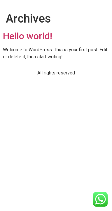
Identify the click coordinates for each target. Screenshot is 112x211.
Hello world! (27, 36)
